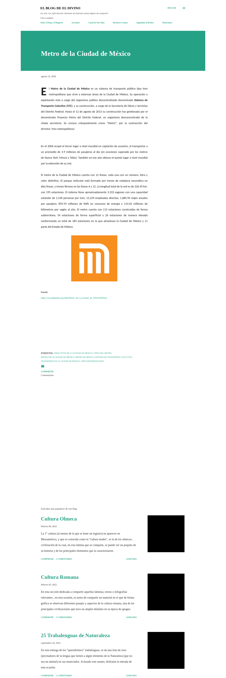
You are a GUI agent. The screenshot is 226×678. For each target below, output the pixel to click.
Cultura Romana (60, 577)
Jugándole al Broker (145, 23)
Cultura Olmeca (59, 519)
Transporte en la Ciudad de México (60, 361)
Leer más (131, 559)
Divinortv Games (120, 23)
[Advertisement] (89, 472)
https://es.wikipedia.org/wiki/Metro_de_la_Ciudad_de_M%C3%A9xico (74, 298)
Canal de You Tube (96, 23)
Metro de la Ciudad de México (57, 357)
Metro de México (84, 357)
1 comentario (64, 559)
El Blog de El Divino (60, 8)
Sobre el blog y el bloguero (51, 23)
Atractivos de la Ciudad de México (73, 353)
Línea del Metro (102, 353)
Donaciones (167, 23)
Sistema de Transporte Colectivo (113, 357)
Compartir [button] (47, 372)
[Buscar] (171, 8)
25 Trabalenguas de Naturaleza (75, 635)
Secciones (76, 23)
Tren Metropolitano (92, 361)
